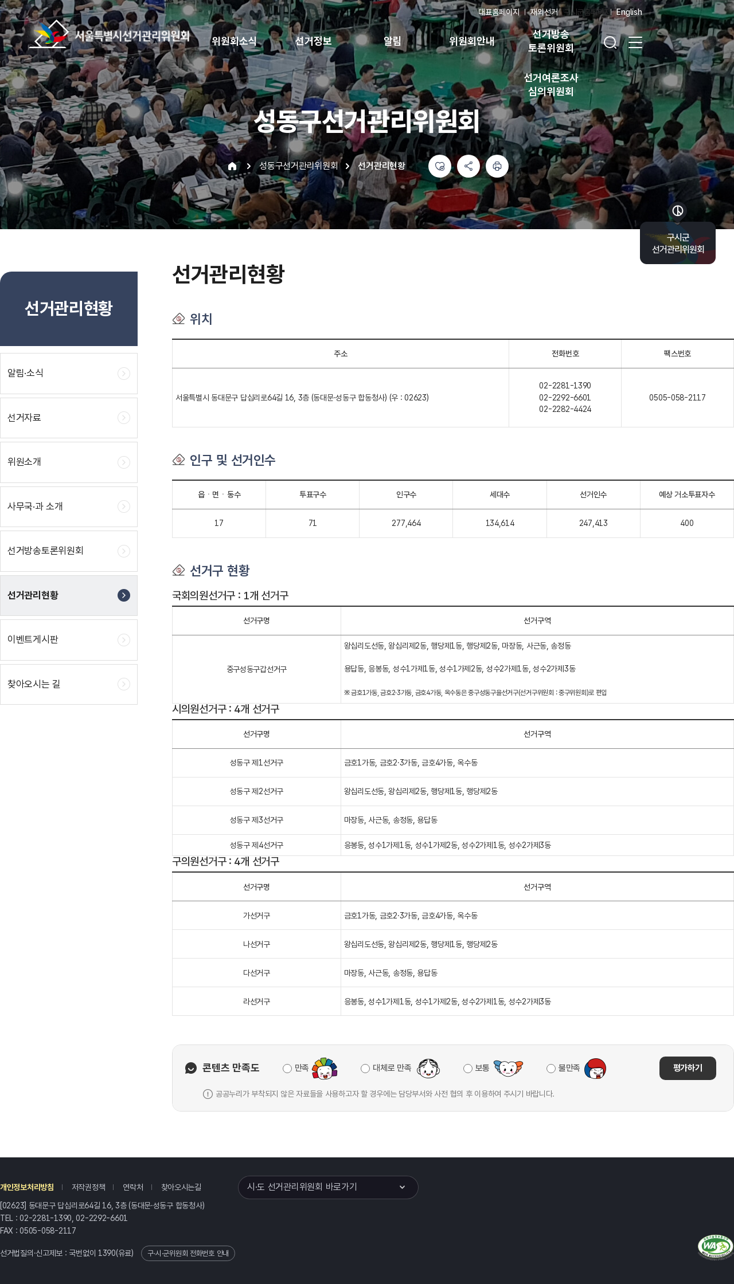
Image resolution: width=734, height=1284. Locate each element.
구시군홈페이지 (587, 12)
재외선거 (543, 12)
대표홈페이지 (498, 12)
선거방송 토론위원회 (550, 41)
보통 (482, 1068)
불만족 (569, 1068)
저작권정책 (89, 1187)
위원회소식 (234, 41)
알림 (393, 41)
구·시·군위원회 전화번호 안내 (188, 1253)
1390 (107, 1253)
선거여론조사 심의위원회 (551, 84)
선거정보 (313, 41)
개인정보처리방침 (27, 1187)
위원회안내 (471, 41)
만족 (302, 1068)
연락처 (133, 1187)
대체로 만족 (392, 1068)
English (629, 12)
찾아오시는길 (181, 1187)
